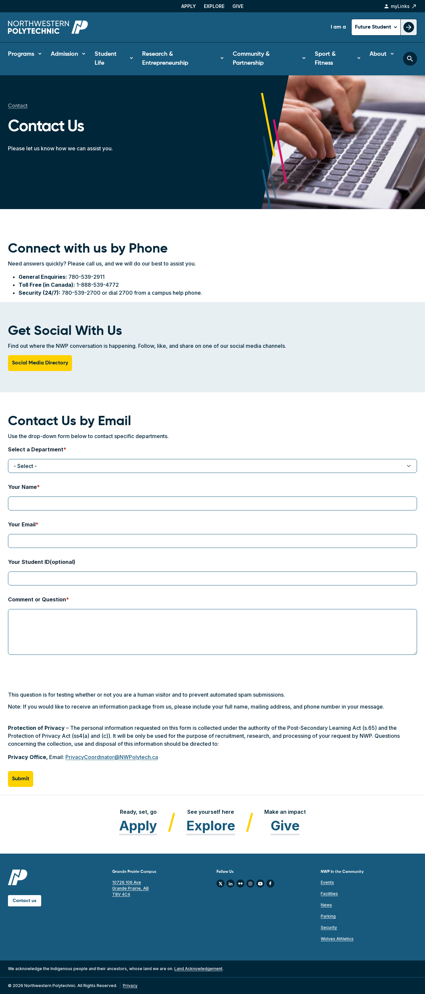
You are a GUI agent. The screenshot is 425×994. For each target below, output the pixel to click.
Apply (188, 6)
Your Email (22, 524)
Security (329, 927)
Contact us (25, 900)
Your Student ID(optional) (41, 562)
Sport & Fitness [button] (325, 58)
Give (237, 6)
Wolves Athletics (337, 938)
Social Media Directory (40, 363)
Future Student (373, 27)
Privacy (130, 985)
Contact (18, 105)
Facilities (329, 893)
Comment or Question (37, 599)
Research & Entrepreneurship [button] (165, 58)
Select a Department (35, 449)
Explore (214, 6)
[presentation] (58, 678)
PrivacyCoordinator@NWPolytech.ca (111, 757)
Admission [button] (64, 54)
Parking (328, 916)
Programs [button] (21, 54)
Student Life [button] (106, 58)
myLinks (400, 6)
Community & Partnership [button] (251, 58)
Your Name (22, 487)
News (326, 904)
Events (327, 882)
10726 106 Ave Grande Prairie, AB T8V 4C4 (130, 888)
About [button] (378, 54)
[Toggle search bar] (410, 59)
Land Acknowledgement (198, 968)
